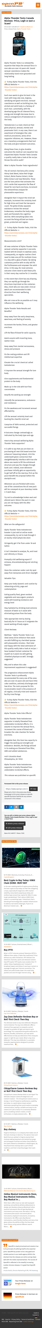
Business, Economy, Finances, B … (22, 875)
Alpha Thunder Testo (23, 29)
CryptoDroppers (9, 877)
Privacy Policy (15, 1319)
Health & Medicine (26, 27)
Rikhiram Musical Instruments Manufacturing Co (19, 1191)
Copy (33, 789)
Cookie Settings (28, 1321)
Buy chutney (8, 1126)
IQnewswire (7, 947)
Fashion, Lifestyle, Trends (20, 1011)
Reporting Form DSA (15, 1321)
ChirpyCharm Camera (11, 1085)
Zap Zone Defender (10, 1013)
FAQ (3, 1319)
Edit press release (14, 828)
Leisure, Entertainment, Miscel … (22, 944)
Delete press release (15, 823)
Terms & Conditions (27, 1319)
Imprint (7, 1319)
